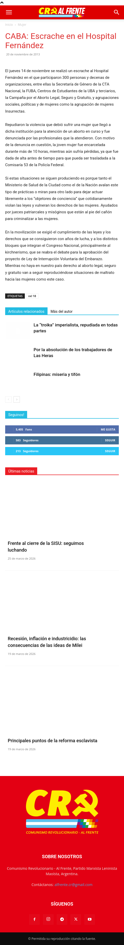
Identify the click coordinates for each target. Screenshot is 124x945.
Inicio (9, 24)
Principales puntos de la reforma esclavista (52, 740)
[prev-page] (8, 399)
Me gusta (108, 429)
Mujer (22, 24)
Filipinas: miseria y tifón (57, 374)
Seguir (110, 440)
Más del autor (62, 311)
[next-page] (16, 399)
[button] (9, 12)
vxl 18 (32, 296)
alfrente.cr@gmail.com (73, 884)
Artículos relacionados (26, 311)
